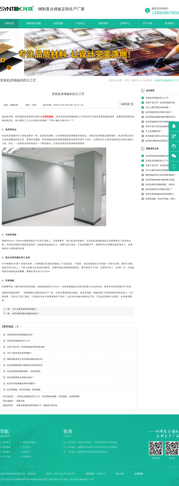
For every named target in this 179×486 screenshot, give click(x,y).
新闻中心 (125, 23)
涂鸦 (65, 479)
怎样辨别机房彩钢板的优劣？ (20, 334)
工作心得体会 (6, 479)
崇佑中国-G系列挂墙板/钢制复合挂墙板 (161, 126)
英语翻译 (17, 479)
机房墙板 (58, 23)
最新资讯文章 (152, 148)
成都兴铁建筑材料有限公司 (28, 405)
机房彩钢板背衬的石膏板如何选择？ (161, 121)
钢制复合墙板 (34, 23)
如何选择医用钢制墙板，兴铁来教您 (23, 371)
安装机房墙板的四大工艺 (166, 80)
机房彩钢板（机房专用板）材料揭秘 (23, 389)
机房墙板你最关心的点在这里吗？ (161, 136)
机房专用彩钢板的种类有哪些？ (21, 383)
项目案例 (103, 23)
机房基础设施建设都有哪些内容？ (161, 117)
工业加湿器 (73, 479)
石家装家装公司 (55, 479)
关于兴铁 (147, 23)
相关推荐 (150, 90)
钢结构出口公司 (86, 479)
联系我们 (170, 23)
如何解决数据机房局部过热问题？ (161, 140)
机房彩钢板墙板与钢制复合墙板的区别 (25, 365)
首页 (127, 80)
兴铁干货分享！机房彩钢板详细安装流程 (26, 347)
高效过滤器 (42, 479)
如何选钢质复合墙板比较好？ (25, 313)
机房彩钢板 (48, 116)
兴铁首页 (9, 23)
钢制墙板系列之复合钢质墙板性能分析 (25, 359)
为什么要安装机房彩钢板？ (24, 309)
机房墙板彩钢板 (49, 396)
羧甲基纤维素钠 (29, 479)
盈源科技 (101, 473)
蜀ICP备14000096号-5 (64, 473)
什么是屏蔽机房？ (153, 131)
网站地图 (120, 473)
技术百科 (147, 80)
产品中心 (80, 23)
